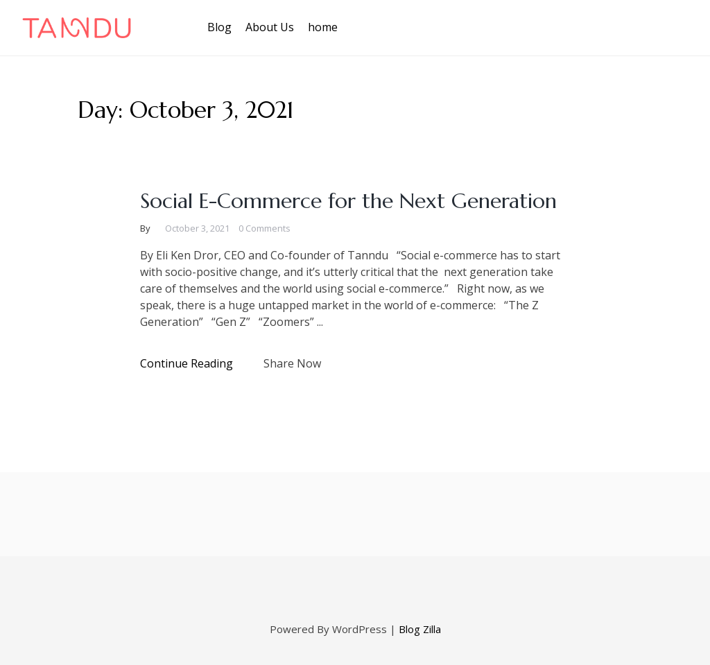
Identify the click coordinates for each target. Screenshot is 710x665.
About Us (269, 27)
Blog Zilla (420, 629)
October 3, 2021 (197, 228)
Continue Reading (186, 363)
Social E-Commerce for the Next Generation (348, 201)
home (323, 27)
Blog (219, 27)
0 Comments (265, 228)
